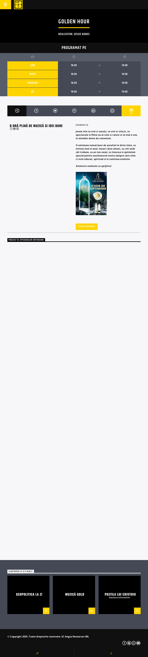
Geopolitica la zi (29, 594)
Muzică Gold (74, 594)
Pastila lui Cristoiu (120, 594)
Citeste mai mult (87, 226)
